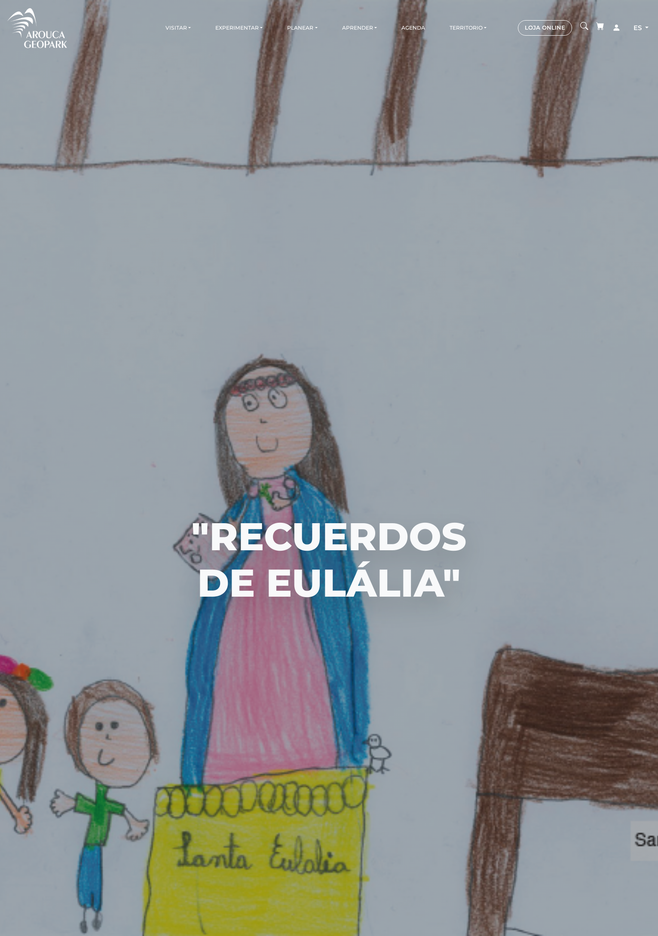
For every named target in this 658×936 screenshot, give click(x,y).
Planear (300, 27)
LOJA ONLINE (545, 27)
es (638, 28)
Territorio (466, 27)
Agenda (413, 27)
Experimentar (237, 27)
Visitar (176, 27)
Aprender (357, 27)
